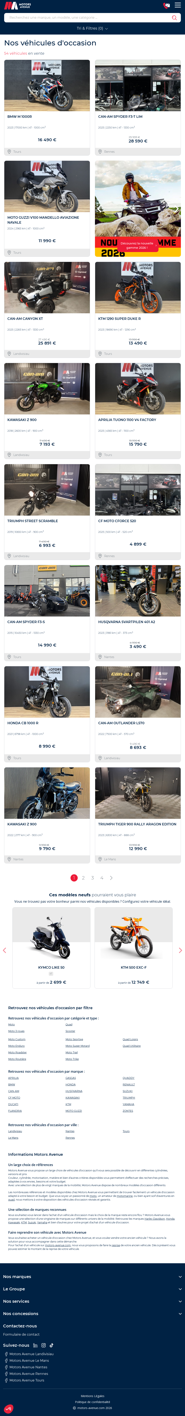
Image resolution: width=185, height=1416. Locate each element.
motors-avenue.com (58, 1245)
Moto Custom (16, 1039)
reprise (116, 1245)
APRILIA (13, 1077)
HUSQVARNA (74, 1091)
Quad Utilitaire (132, 1045)
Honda (170, 1218)
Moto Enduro (16, 1045)
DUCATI (13, 1104)
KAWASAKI (73, 1097)
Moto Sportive (74, 1039)
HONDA (71, 1084)
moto (93, 1195)
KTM (68, 1104)
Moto (11, 1024)
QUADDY (128, 1077)
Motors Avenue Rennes (26, 1374)
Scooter (70, 1031)
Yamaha (42, 1222)
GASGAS (71, 1077)
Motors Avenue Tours (24, 1380)
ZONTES (128, 1110)
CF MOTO (14, 1097)
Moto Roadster (17, 1052)
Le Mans (13, 1137)
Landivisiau (15, 1131)
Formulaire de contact (21, 1334)
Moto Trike (72, 1059)
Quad (69, 1024)
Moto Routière (17, 1059)
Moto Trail (72, 1052)
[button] (100, 208)
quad (11, 1199)
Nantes (70, 1131)
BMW (11, 1084)
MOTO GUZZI (74, 1110)
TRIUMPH (129, 1097)
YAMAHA (128, 1104)
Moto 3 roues (16, 1031)
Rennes (70, 1137)
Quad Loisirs (130, 1039)
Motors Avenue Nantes (26, 1367)
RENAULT (129, 1084)
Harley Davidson (155, 1218)
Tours (126, 1131)
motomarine (125, 1195)
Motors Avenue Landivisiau (29, 1354)
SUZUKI (128, 1091)
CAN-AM (13, 1091)
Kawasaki (14, 1222)
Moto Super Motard (78, 1045)
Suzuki (32, 1222)
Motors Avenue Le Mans (27, 1361)
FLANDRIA (15, 1110)
